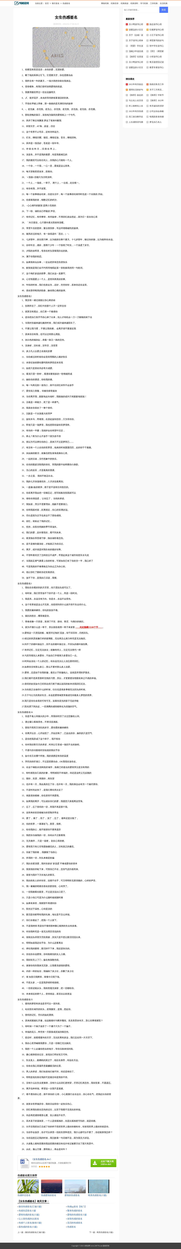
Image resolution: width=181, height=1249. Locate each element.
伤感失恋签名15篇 (27, 1210)
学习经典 (144, 3)
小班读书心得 (156, 57)
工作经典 (154, 3)
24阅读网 (87, 1246)
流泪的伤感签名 (74, 1223)
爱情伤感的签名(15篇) (29, 1215)
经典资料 (134, 3)
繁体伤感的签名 (74, 1210)
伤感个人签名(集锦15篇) (30, 1223)
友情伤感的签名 (74, 1219)
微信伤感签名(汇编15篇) (30, 1206)
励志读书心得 (156, 24)
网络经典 (105, 3)
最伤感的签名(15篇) (28, 1227)
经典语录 (114, 3)
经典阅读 (124, 3)
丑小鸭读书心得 (136, 62)
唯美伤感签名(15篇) (105, 1232)
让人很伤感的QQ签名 (29, 1219)
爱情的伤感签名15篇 (77, 1215)
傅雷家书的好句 (157, 40)
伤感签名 (66, 4)
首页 (47, 4)
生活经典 (163, 3)
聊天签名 (55, 4)
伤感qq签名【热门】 (77, 1206)
